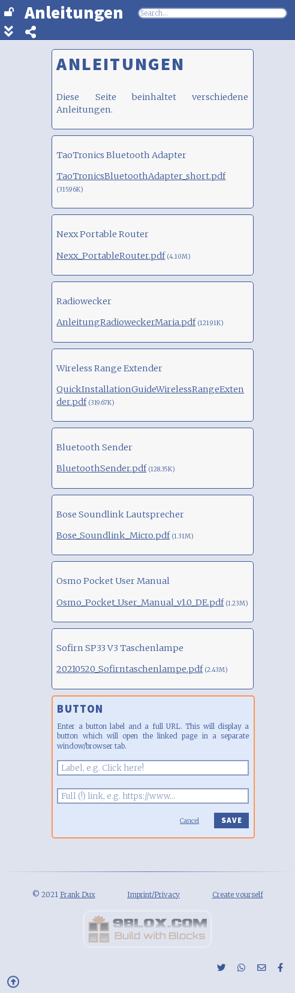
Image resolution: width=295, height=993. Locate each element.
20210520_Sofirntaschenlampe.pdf (129, 669)
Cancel (189, 821)
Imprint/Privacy (153, 894)
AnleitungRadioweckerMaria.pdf (125, 322)
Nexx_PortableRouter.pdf (110, 255)
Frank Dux (77, 894)
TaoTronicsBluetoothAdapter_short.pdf (140, 176)
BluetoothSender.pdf (101, 468)
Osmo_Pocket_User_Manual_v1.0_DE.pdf (140, 602)
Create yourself (237, 894)
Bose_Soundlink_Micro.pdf (113, 535)
